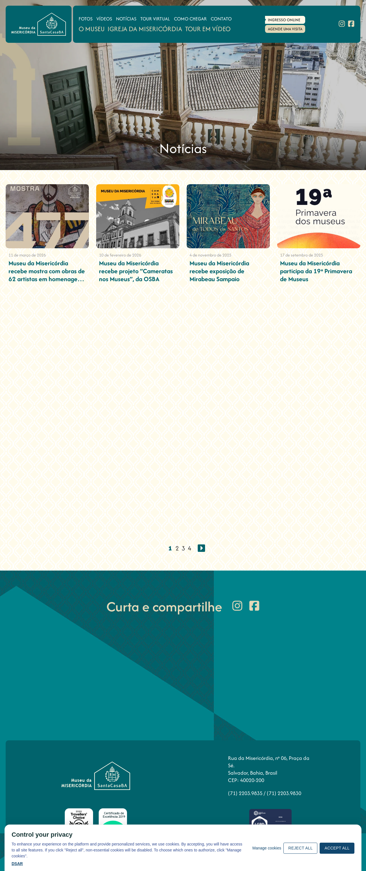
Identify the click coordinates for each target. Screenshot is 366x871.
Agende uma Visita (285, 29)
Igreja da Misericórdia (144, 28)
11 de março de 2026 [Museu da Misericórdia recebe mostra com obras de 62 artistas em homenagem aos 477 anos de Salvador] (27, 255)
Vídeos (104, 18)
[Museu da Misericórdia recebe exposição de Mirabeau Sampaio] (228, 216)
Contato (221, 18)
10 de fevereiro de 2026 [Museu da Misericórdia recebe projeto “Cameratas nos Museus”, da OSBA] (120, 255)
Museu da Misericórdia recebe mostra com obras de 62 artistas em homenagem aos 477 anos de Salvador (46, 274)
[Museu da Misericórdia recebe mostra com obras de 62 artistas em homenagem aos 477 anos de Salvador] (47, 216)
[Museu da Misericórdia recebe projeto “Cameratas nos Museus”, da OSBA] (137, 216)
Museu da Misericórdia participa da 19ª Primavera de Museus (316, 270)
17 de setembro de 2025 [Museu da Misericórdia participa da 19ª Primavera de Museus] (301, 255)
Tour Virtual (155, 18)
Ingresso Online (284, 20)
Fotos (85, 18)
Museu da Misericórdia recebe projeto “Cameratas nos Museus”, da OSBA (136, 270)
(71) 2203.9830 (284, 793)
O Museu (92, 28)
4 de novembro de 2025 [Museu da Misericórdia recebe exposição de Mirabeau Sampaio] (210, 255)
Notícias (126, 18)
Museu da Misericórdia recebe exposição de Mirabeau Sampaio (219, 270)
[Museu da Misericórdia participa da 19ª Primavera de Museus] (318, 216)
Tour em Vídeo (208, 28)
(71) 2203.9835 (246, 793)
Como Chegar (190, 18)
